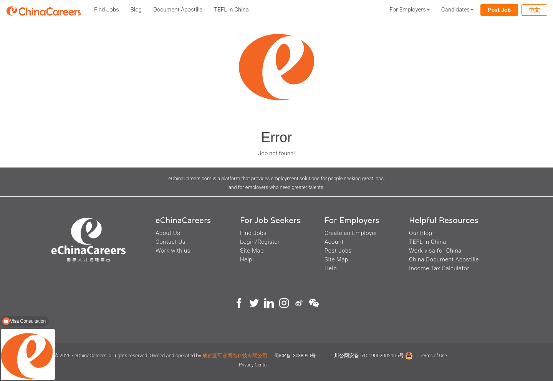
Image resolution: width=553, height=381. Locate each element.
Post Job (499, 10)
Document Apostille (177, 9)
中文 (534, 10)
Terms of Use (433, 355)
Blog (136, 9)
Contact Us (170, 241)
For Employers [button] (409, 9)
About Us (168, 233)
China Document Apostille (444, 259)
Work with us (173, 250)
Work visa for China (435, 250)
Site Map (252, 250)
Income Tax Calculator (439, 268)
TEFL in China (231, 9)
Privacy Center (253, 365)
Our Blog (420, 233)
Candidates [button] (457, 9)
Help (246, 259)
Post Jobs (338, 250)
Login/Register (260, 241)
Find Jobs (106, 9)
